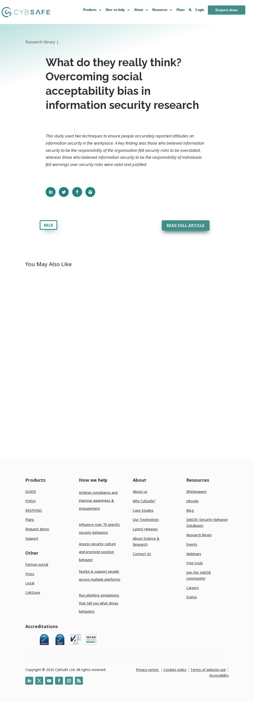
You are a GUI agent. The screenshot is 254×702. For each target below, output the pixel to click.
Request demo (226, 10)
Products (92, 10)
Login (199, 10)
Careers (192, 587)
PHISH (30, 501)
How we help (118, 10)
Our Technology (146, 519)
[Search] (190, 12)
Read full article (186, 225)
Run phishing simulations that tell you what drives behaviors (99, 603)
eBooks (192, 501)
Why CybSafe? (144, 501)
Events (191, 544)
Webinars (193, 553)
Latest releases (145, 529)
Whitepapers (196, 491)
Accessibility (219, 675)
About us (140, 491)
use (222, 669)
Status (191, 597)
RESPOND (33, 510)
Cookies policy (175, 669)
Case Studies (143, 510)
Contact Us (142, 553)
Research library (199, 535)
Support (31, 538)
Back (48, 225)
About (141, 10)
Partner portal (36, 564)
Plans (180, 10)
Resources (162, 10)
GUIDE (30, 491)
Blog (190, 510)
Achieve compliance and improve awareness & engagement (98, 500)
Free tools (194, 563)
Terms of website (204, 669)
